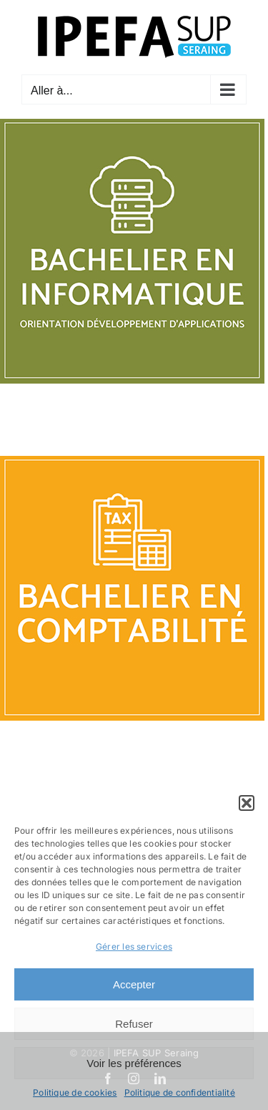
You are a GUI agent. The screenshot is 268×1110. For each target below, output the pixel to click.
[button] (246, 803)
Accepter (134, 984)
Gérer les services (134, 946)
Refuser (134, 1024)
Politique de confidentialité (179, 1092)
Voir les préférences (134, 1063)
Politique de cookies (75, 1092)
